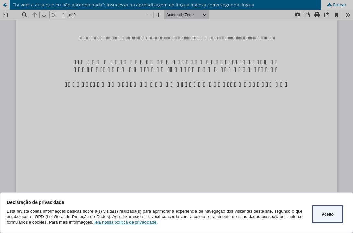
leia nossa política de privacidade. (126, 222)
